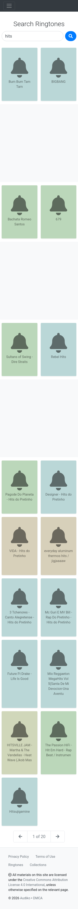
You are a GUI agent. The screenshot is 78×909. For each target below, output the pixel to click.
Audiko (25, 898)
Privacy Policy (18, 857)
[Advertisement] (39, 143)
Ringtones (15, 865)
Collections (38, 865)
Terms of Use (45, 857)
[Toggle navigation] (9, 6)
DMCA (37, 898)
